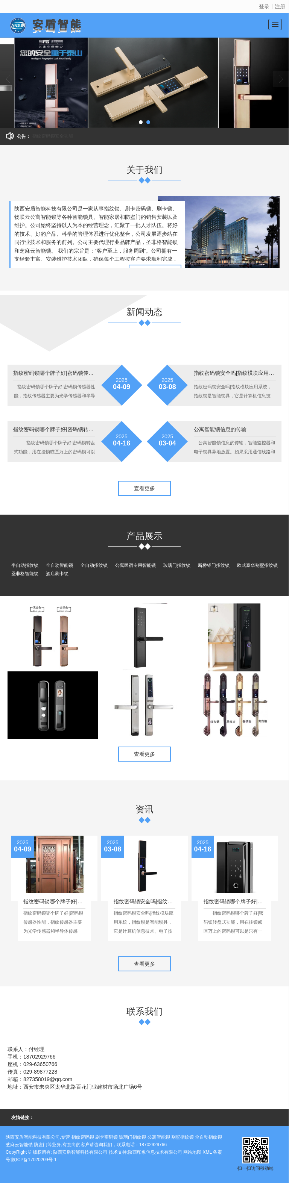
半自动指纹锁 (24, 565)
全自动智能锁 (59, 565)
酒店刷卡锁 (57, 573)
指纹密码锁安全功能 (52, 136)
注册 (280, 6)
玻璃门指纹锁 (176, 565)
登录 (264, 6)
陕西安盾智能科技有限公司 (80, 1152)
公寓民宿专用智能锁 (135, 565)
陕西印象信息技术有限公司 (155, 1152)
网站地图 (192, 1152)
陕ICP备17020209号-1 (33, 1159)
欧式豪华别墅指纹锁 (257, 565)
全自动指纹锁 (94, 565)
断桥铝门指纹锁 (214, 565)
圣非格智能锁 (24, 573)
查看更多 (144, 488)
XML (207, 1152)
